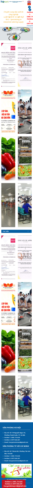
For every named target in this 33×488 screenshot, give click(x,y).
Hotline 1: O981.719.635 (2, 475)
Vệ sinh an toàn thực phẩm (16, 479)
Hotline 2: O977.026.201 (14, 484)
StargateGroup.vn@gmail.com (15, 486)
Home (16, 35)
